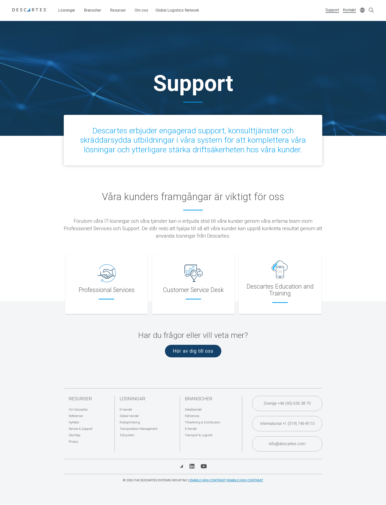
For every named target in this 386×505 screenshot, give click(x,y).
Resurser (118, 10)
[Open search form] (371, 10)
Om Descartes (78, 409)
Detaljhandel (193, 409)
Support (332, 10)
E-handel (191, 429)
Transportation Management (139, 429)
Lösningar (66, 10)
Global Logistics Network (177, 10)
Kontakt (349, 10)
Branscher (92, 10)
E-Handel (126, 409)
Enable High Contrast (208, 480)
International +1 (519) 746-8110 (287, 423)
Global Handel (129, 416)
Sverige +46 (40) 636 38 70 (287, 403)
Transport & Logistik (198, 435)
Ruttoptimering (130, 422)
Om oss (141, 10)
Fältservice (192, 416)
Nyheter (74, 422)
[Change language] (362, 10)
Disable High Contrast (244, 480)
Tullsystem (127, 435)
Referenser (76, 416)
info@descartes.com (287, 443)
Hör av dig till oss (193, 351)
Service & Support (81, 429)
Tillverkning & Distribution (202, 422)
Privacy (73, 441)
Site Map (74, 435)
